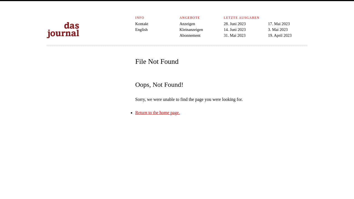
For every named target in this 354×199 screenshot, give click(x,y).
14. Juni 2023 (235, 29)
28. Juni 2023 (235, 24)
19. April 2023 (279, 35)
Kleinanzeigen (191, 29)
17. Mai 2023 (279, 24)
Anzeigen (187, 24)
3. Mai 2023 (278, 29)
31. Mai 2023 (235, 35)
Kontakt (141, 24)
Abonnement (190, 35)
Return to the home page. (157, 112)
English (141, 29)
